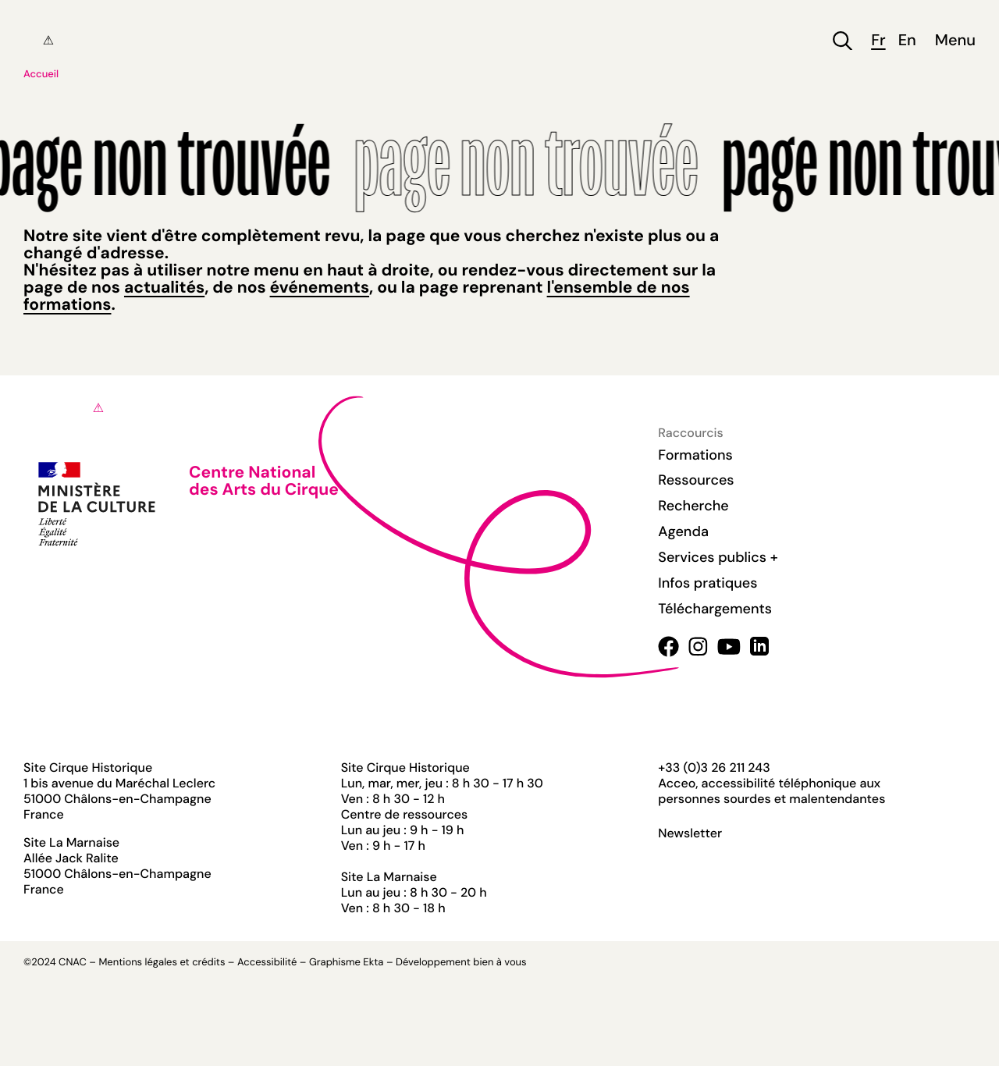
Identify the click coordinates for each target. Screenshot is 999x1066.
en (907, 41)
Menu (955, 41)
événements (319, 287)
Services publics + (717, 557)
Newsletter (690, 833)
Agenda (683, 531)
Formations (695, 455)
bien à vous (499, 962)
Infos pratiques (707, 583)
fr (878, 41)
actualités (164, 287)
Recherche (693, 505)
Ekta (373, 962)
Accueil (41, 74)
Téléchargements (715, 608)
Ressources (696, 480)
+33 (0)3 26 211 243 (714, 767)
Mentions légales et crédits (161, 962)
